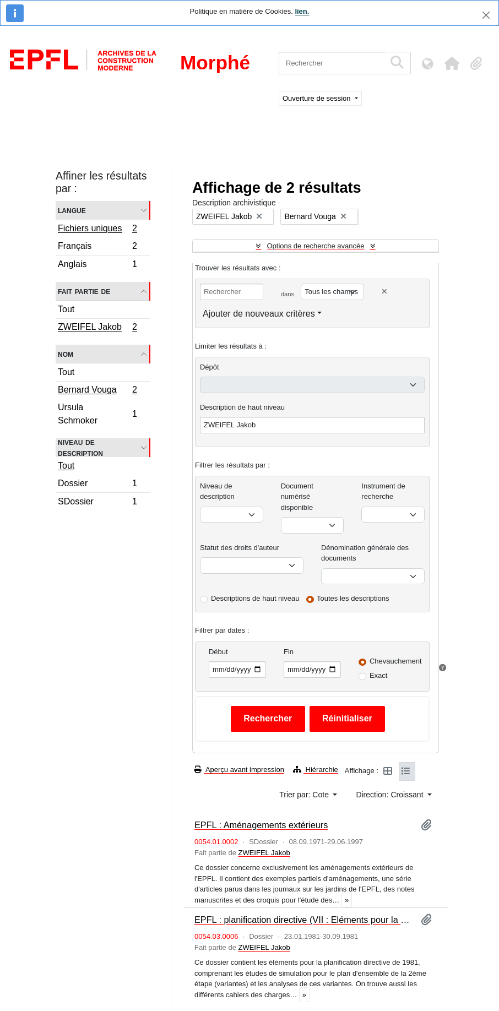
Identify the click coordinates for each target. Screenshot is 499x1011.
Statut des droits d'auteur (239, 547)
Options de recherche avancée (315, 246)
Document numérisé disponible (297, 497)
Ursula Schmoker (97, 414)
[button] (452, 63)
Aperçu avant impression (239, 769)
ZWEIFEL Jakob (97, 328)
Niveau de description (80, 447)
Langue (72, 210)
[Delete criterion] (384, 291)
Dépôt (209, 367)
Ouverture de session (317, 98)
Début (218, 652)
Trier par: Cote (305, 794)
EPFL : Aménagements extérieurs (261, 825)
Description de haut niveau (242, 407)
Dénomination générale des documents (365, 553)
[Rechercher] (332, 63)
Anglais (97, 265)
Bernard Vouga (97, 391)
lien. (302, 11)
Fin (289, 652)
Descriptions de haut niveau (255, 598)
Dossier (97, 485)
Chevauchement (396, 661)
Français (97, 248)
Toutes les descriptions (353, 598)
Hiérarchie (315, 769)
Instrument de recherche (383, 491)
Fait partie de (84, 291)
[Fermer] (486, 15)
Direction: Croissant (390, 794)
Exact (379, 675)
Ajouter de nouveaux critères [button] (259, 313)
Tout (66, 309)
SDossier (97, 502)
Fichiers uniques (97, 229)
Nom (65, 354)
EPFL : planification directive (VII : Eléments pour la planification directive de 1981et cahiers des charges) (303, 920)
